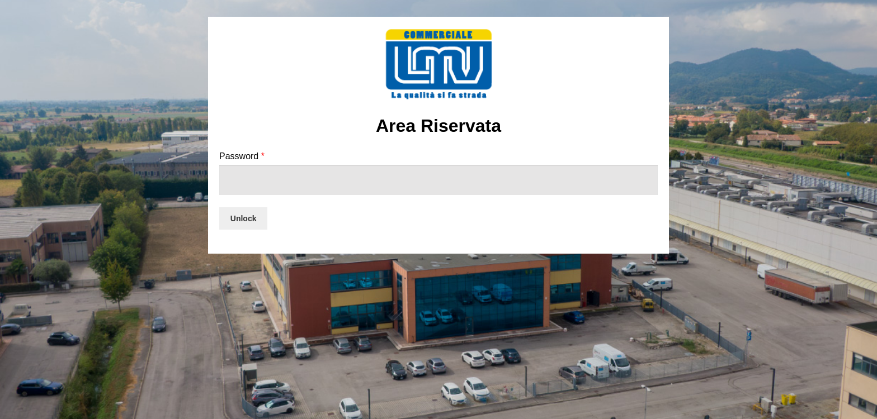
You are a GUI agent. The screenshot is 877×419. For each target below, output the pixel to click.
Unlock (243, 218)
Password (242, 156)
